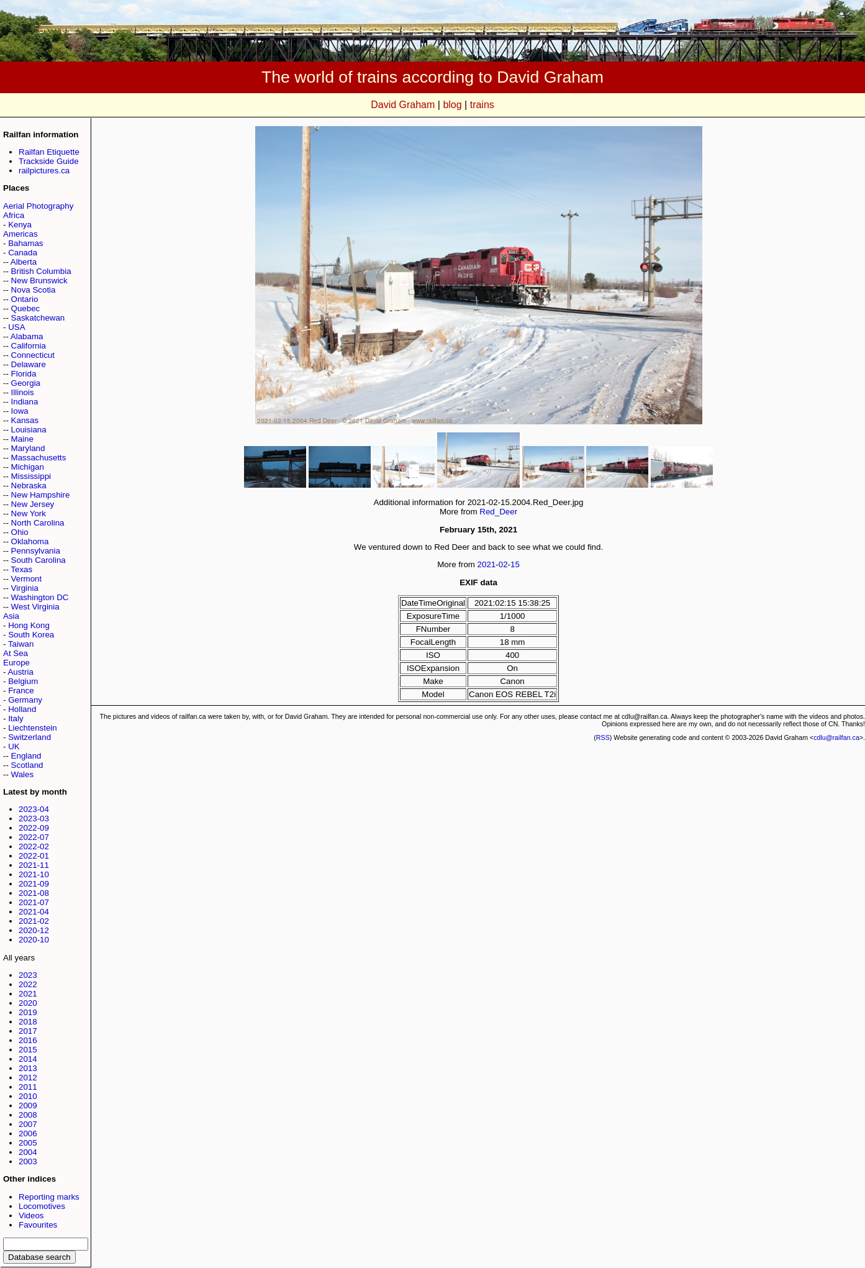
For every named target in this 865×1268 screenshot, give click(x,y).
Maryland (28, 448)
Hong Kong (29, 625)
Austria (20, 672)
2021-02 (34, 921)
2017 (28, 1031)
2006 (28, 1133)
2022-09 (34, 827)
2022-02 (34, 846)
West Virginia (35, 606)
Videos (31, 1215)
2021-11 (34, 865)
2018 (28, 1021)
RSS (603, 737)
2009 (28, 1105)
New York (28, 513)
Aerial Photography (38, 206)
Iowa (20, 411)
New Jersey (33, 504)
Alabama (27, 336)
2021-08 (34, 893)
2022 (28, 984)
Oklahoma (30, 541)
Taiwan (21, 644)
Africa (13, 215)
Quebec (25, 308)
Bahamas (25, 243)
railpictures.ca (44, 170)
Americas (20, 234)
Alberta (24, 262)
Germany (25, 700)
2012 (28, 1077)
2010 (28, 1096)
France (21, 690)
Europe (16, 662)
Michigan (27, 467)
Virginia (24, 588)
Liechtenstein (32, 727)
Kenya (20, 224)
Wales (22, 774)
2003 (28, 1161)
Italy (15, 718)
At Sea (15, 653)
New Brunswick (39, 280)
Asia (11, 616)
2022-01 (34, 855)
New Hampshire (40, 494)
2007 (28, 1124)
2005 (28, 1142)
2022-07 (34, 837)
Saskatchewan (38, 317)
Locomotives (42, 1206)
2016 (28, 1040)
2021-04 (34, 911)
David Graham (403, 104)
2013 (28, 1068)
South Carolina (38, 560)
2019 (28, 1012)
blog (452, 104)
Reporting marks (49, 1197)
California (28, 345)
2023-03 (34, 818)
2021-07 (34, 902)
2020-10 (34, 939)
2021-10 (34, 874)
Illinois (22, 392)
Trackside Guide (49, 161)
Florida (24, 373)
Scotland (27, 765)
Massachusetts (38, 457)
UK (14, 746)
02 (503, 564)
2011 (28, 1087)
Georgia (25, 383)
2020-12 (34, 930)
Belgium (23, 681)
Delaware (28, 364)
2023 (28, 975)
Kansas (24, 420)
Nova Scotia (33, 289)
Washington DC (40, 597)
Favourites (38, 1224)
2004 (28, 1152)
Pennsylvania (35, 550)
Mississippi (31, 476)
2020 (28, 1003)
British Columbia (41, 271)
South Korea (31, 634)
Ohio (20, 532)
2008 (28, 1115)
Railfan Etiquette (49, 152)
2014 (28, 1059)
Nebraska (29, 485)
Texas (21, 569)
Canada (22, 252)
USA (16, 327)
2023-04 (34, 809)
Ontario (24, 299)
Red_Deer (498, 511)
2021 (28, 993)
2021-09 (34, 883)
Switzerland (29, 737)
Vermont (26, 578)
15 (515, 564)
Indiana (24, 401)
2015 (28, 1049)
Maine (22, 439)
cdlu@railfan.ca (836, 737)
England (26, 755)
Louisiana (29, 429)
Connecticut (33, 355)
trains (482, 104)
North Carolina (38, 522)
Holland (22, 709)
